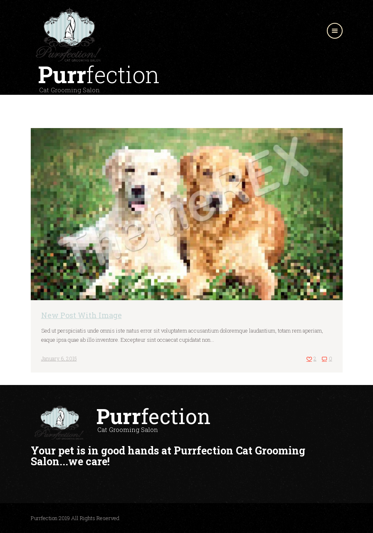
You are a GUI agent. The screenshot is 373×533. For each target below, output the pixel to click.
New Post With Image (81, 315)
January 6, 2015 (59, 358)
